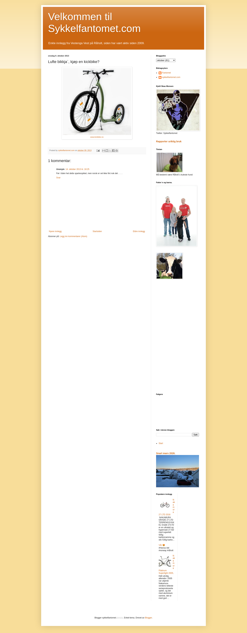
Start (161, 443)
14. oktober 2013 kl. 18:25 (77, 169)
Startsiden (97, 231)
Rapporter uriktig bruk (168, 141)
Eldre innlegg (139, 231)
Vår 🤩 (162, 545)
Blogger (148, 618)
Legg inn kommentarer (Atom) (73, 236)
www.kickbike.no (96, 137)
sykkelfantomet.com (171, 77)
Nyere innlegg (55, 231)
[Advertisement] (177, 336)
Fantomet (166, 73)
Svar (58, 177)
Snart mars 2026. (165, 453)
